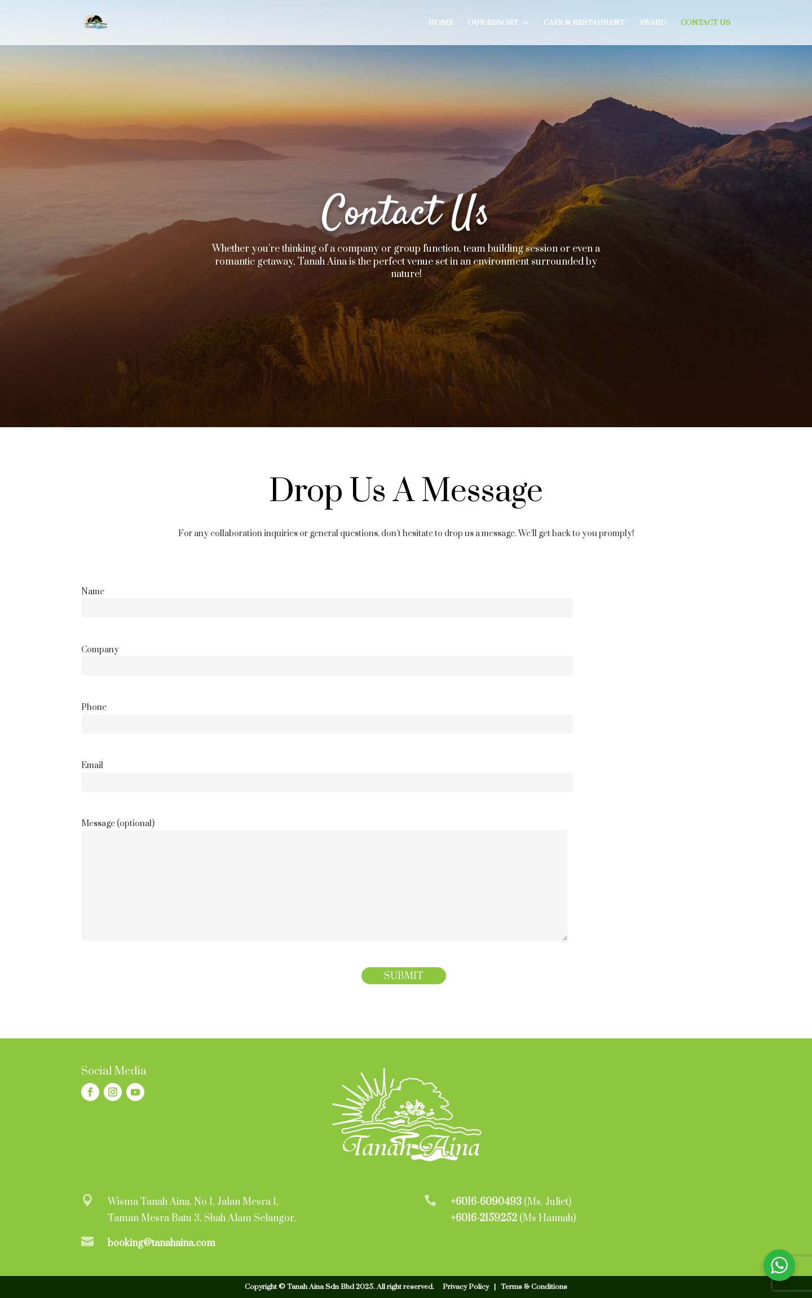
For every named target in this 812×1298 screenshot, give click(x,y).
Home (441, 23)
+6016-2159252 (484, 1218)
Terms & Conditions (534, 1286)
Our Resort (492, 23)
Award (653, 23)
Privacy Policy (466, 1286)
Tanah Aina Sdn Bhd (320, 1286)
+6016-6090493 (486, 1202)
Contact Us (706, 23)
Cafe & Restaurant (584, 23)
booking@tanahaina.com (161, 1243)
